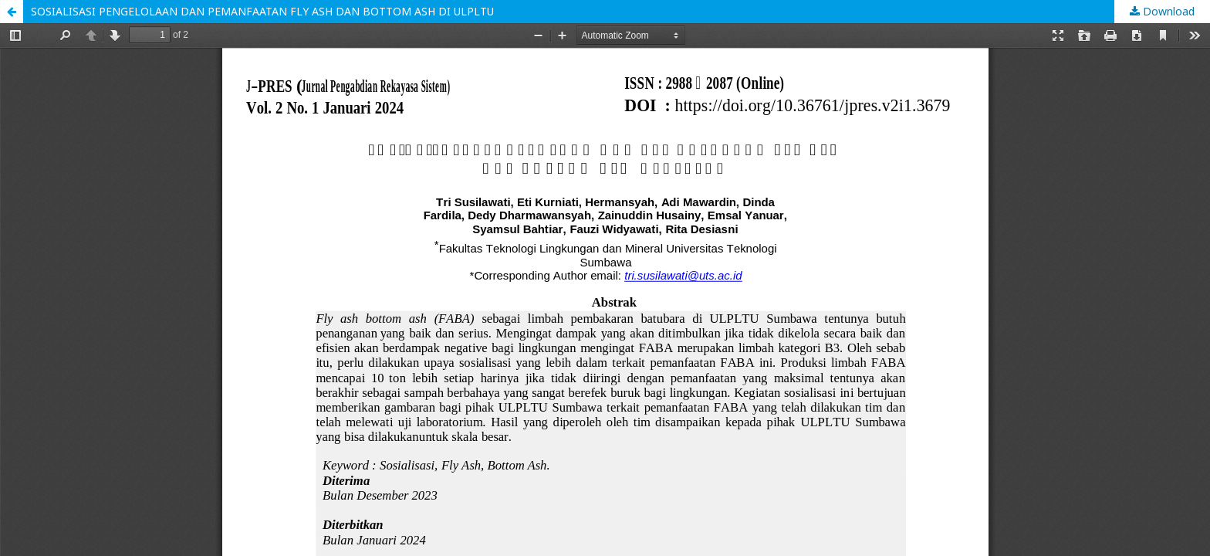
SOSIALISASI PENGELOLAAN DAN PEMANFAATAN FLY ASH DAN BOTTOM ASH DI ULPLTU (262, 11)
